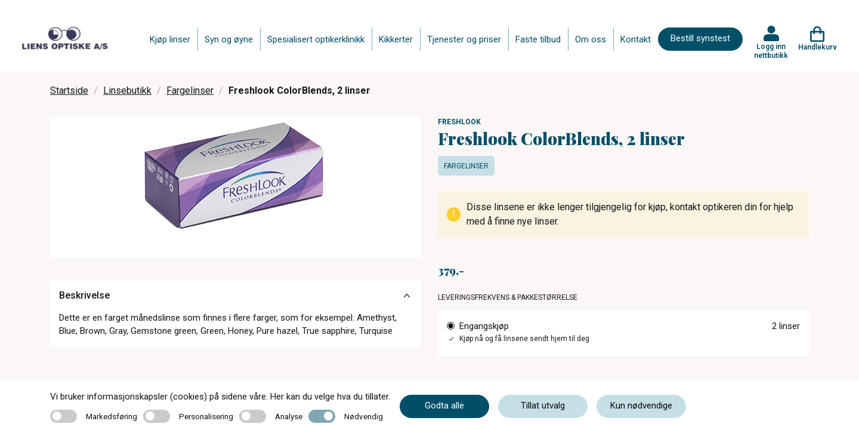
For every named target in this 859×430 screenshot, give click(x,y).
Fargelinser (190, 90)
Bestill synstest (700, 38)
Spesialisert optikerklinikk (315, 39)
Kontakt (635, 39)
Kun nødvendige (641, 405)
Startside (69, 90)
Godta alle (444, 405)
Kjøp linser (170, 39)
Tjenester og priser (464, 39)
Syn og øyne (229, 39)
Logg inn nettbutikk (771, 50)
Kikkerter (396, 39)
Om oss (590, 39)
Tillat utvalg (543, 405)
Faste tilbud (538, 39)
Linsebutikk (127, 90)
